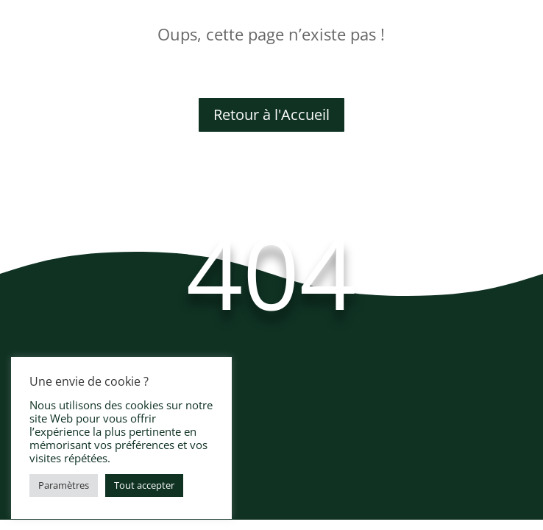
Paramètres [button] (63, 485)
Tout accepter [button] (144, 485)
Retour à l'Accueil (271, 114)
